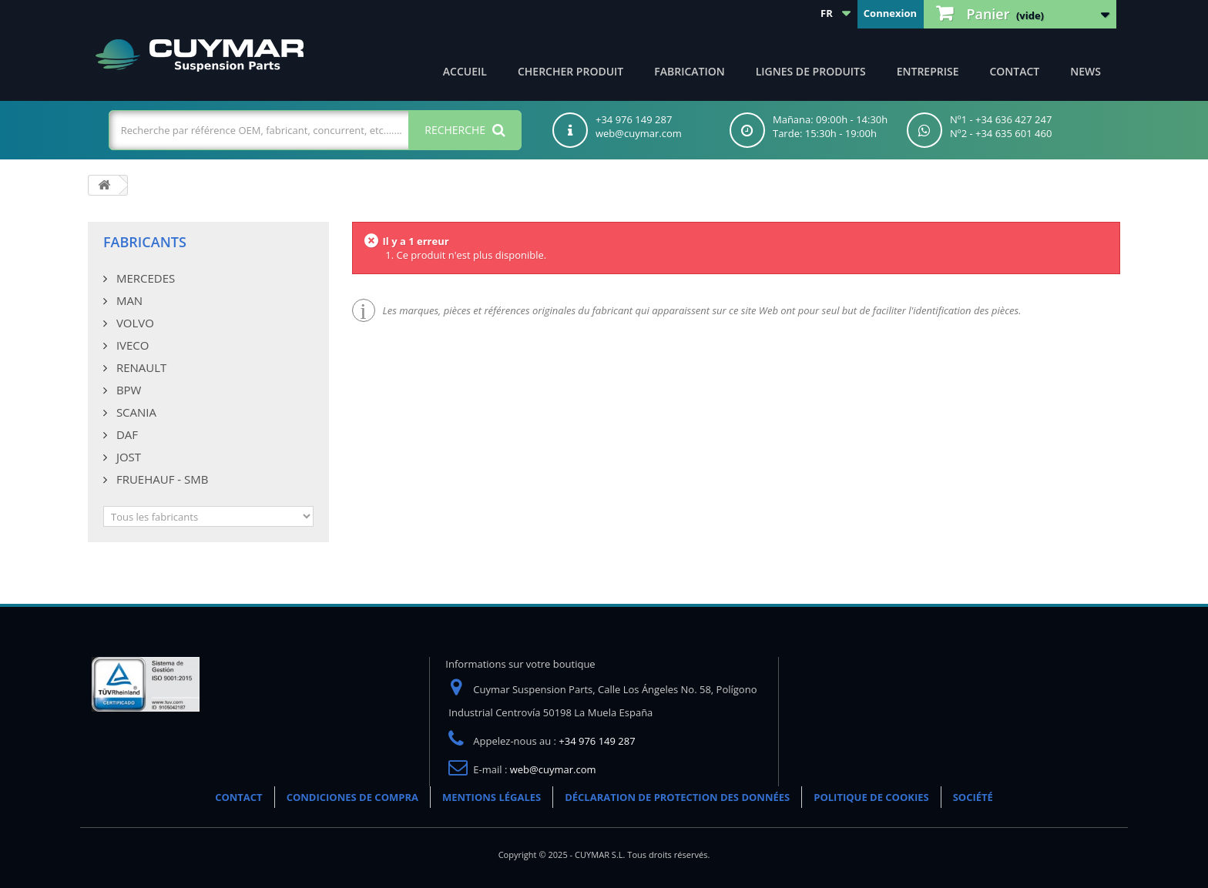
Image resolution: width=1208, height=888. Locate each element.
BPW (127, 389)
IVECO (131, 345)
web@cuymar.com (553, 769)
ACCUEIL (465, 71)
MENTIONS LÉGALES (491, 797)
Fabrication (689, 71)
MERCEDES (144, 278)
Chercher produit (570, 71)
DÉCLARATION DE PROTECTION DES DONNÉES (677, 797)
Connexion (890, 13)
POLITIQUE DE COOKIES (871, 797)
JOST (127, 456)
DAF (125, 434)
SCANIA (134, 412)
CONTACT (1014, 71)
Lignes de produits (811, 71)
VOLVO (133, 322)
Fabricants (144, 242)
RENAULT (139, 367)
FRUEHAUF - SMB (160, 479)
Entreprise (928, 71)
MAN (128, 300)
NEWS (1085, 71)
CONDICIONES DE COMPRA (352, 797)
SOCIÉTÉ (973, 797)
